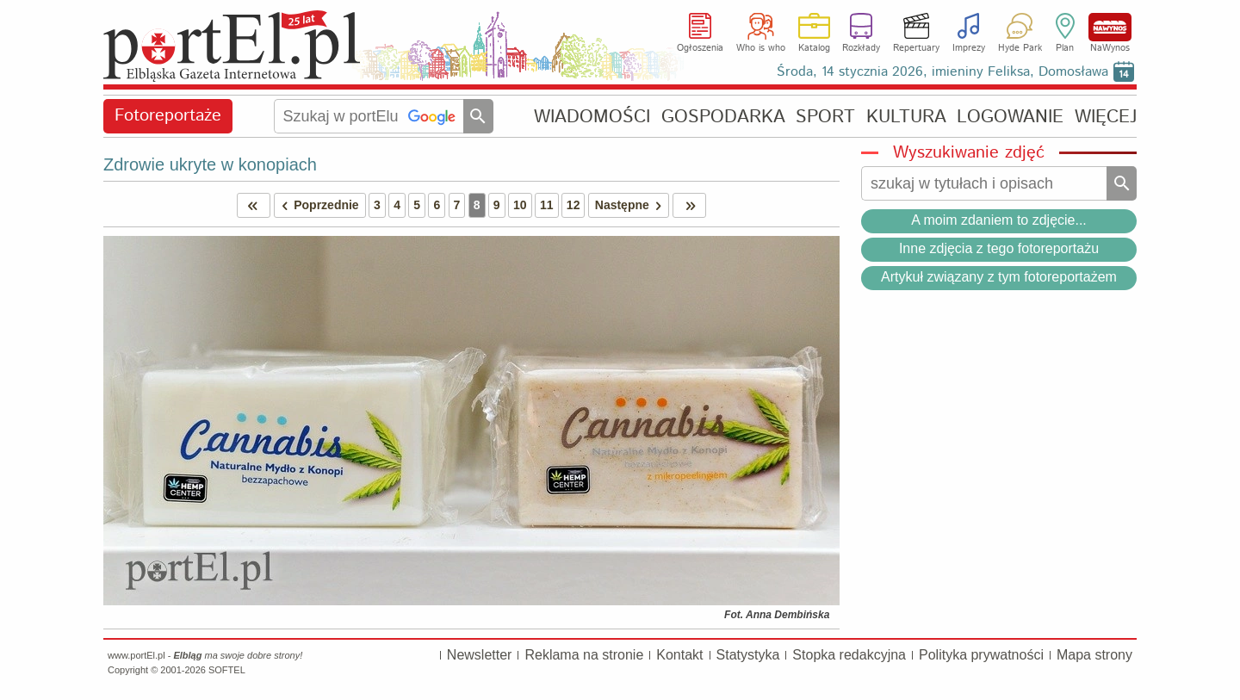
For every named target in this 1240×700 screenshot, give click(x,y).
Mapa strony (1094, 654)
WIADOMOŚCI (592, 116)
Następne (631, 205)
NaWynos (1110, 27)
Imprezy (968, 48)
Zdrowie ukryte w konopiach (210, 164)
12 (573, 205)
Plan (1065, 48)
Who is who (760, 48)
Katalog (814, 48)
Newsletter (479, 654)
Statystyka (748, 654)
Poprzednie (317, 205)
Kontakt (679, 654)
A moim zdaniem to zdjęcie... (999, 220)
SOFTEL (226, 670)
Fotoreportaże (168, 115)
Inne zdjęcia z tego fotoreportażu (999, 248)
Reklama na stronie (583, 654)
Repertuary (916, 48)
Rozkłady (861, 48)
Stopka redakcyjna (849, 654)
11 (547, 205)
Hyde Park (1020, 48)
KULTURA (906, 116)
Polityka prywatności (981, 654)
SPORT (825, 116)
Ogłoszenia (700, 48)
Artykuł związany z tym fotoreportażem (999, 276)
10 (520, 205)
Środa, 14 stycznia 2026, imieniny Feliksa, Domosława (942, 72)
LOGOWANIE (1010, 116)
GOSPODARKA (723, 116)
